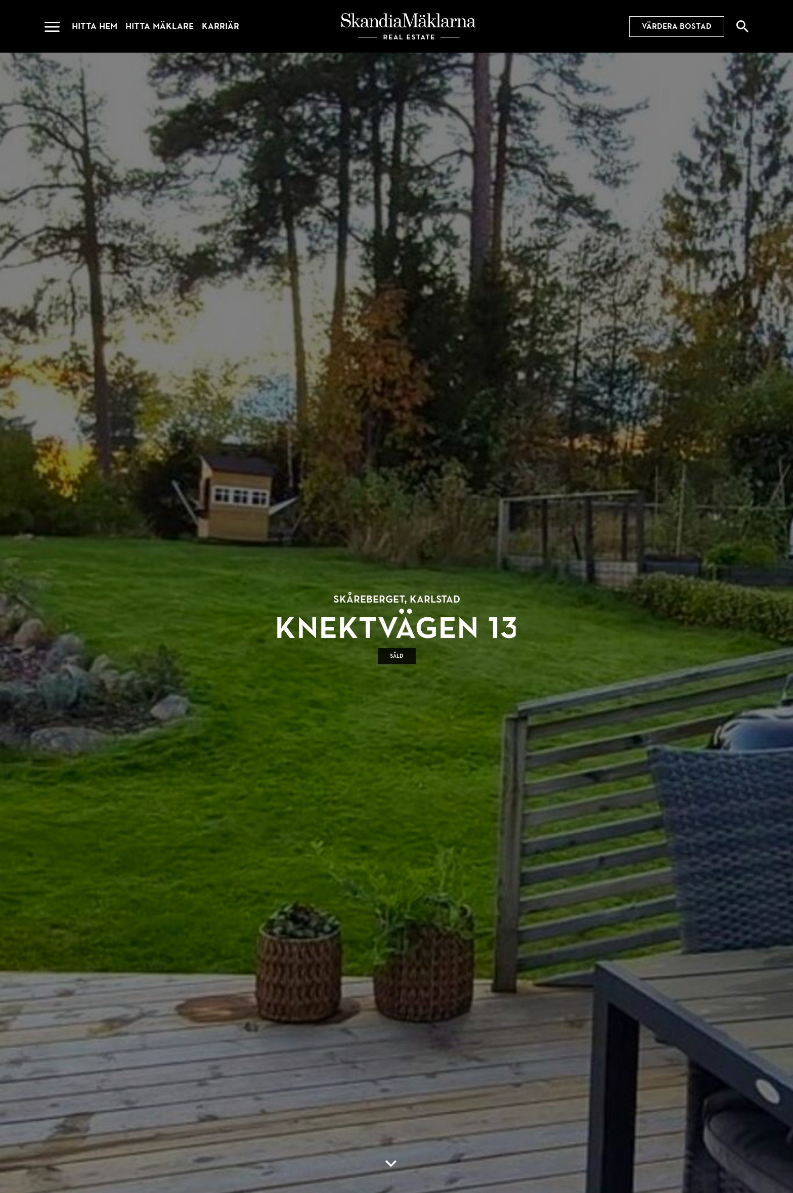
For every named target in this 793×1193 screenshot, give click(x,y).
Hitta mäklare (159, 26)
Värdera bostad (677, 26)
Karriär (220, 26)
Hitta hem (94, 26)
